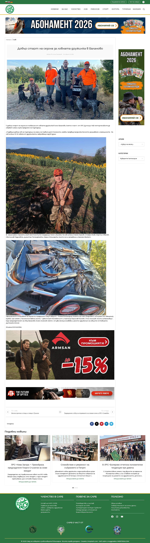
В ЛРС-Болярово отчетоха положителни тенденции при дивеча (122, 466)
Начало (8, 40)
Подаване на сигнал (118, 2)
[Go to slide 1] (73, 487)
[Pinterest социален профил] (102, 424)
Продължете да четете (27, 482)
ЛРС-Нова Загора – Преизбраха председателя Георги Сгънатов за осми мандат (27, 467)
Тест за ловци (134, 2)
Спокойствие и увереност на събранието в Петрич (75, 466)
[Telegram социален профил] (111, 424)
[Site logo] (9, 9)
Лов (14, 40)
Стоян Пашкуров (57, 54)
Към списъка (60, 412)
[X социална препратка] (97, 424)
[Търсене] (144, 9)
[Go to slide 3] (76, 487)
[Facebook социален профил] (92, 424)
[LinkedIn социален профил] (106, 424)
